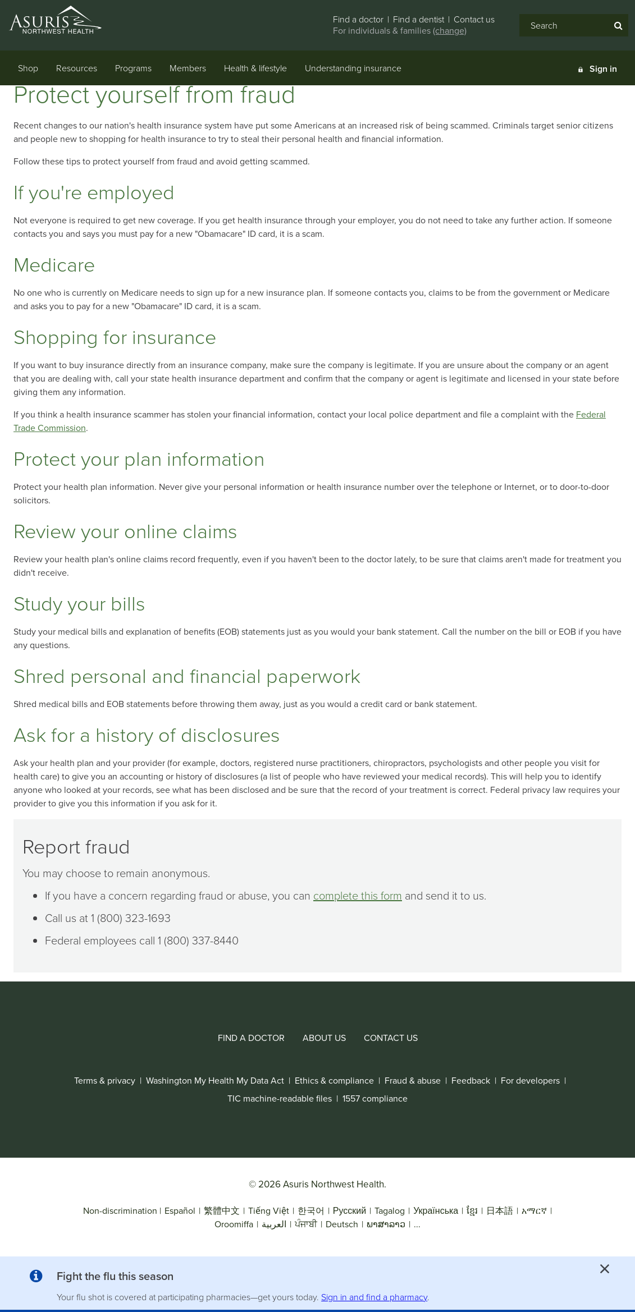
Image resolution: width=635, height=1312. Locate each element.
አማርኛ (534, 1210)
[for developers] (530, 1080)
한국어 (312, 1210)
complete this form (357, 895)
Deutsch (342, 1224)
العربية (274, 1224)
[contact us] (391, 1037)
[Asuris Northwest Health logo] (66, 20)
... (417, 1224)
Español (180, 1210)
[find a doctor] (251, 1037)
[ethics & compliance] (334, 1080)
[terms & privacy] (104, 1080)
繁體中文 (222, 1210)
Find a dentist (418, 19)
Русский (349, 1210)
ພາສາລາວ (386, 1224)
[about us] (324, 1037)
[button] (115, 1278)
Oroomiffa (233, 1224)
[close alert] (604, 1268)
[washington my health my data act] (215, 1080)
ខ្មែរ (472, 1210)
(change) (450, 30)
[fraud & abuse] (413, 1080)
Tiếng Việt (268, 1210)
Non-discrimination (120, 1210)
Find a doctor (358, 19)
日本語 (499, 1210)
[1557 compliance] (375, 1098)
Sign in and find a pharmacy (374, 1297)
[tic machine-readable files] (279, 1098)
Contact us (474, 19)
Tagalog (389, 1210)
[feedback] (470, 1080)
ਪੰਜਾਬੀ (306, 1224)
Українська (435, 1210)
